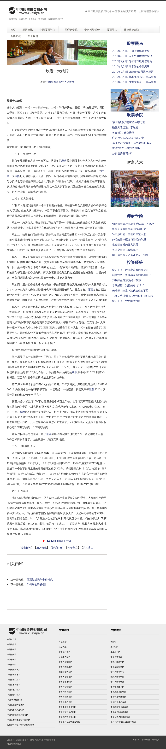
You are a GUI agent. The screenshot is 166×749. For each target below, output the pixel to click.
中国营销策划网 (65, 686)
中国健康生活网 (65, 681)
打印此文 (72, 547)
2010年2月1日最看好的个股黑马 (130, 66)
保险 (17, 176)
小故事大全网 (64, 656)
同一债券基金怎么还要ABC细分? (130, 255)
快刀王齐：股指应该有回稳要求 (130, 270)
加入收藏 (41, 547)
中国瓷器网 (12, 644)
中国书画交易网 (13, 679)
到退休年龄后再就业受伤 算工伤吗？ (133, 224)
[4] (57, 541)
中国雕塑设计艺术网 (15, 704)
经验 (63, 160)
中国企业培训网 (117, 666)
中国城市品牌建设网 (15, 709)
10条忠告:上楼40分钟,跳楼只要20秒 (132, 296)
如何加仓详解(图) (37, 584)
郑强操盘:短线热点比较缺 (126, 280)
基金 (48, 434)
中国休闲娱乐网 (65, 666)
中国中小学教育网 (118, 697)
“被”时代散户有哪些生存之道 (128, 122)
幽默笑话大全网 (65, 671)
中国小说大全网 (65, 702)
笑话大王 (62, 646)
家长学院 (114, 646)
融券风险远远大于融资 (125, 127)
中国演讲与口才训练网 (120, 717)
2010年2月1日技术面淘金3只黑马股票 (134, 82)
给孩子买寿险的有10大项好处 (129, 229)
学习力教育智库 (117, 681)
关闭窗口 (88, 547)
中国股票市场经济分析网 (60, 82)
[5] (61, 541)
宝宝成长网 (115, 651)
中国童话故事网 (117, 686)
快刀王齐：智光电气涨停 (126, 301)
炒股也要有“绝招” (122, 153)
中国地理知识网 (13, 669)
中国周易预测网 (65, 661)
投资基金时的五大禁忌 (125, 244)
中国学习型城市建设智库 (69, 722)
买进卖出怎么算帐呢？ (125, 250)
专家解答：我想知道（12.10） (129, 285)
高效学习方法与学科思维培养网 (20, 724)
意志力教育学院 (117, 676)
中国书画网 (12, 649)
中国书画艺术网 (13, 674)
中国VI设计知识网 (14, 699)
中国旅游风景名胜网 (67, 712)
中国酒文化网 (64, 651)
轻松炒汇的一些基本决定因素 (129, 234)
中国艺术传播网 (13, 684)
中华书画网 (12, 659)
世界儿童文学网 (117, 661)
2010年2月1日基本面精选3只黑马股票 (134, 77)
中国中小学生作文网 (67, 707)
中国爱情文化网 (13, 694)
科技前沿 (62, 641)
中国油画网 (12, 654)
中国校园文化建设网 (119, 707)
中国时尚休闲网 (65, 691)
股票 (90, 289)
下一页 (67, 541)
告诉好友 (57, 547)
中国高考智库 (116, 656)
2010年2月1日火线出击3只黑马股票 (133, 71)
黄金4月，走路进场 (123, 132)
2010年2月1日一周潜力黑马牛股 (130, 51)
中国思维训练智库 (118, 691)
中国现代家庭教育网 (119, 712)
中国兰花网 (12, 639)
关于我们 (136, 739)
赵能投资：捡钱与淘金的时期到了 (131, 275)
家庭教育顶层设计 (118, 702)
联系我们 (146, 739)
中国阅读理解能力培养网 (17, 714)
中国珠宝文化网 (13, 689)
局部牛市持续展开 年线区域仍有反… (133, 143)
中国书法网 (12, 664)
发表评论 (26, 547)
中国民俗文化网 (65, 676)
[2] (49, 541)
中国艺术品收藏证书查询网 (18, 719)
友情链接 (155, 739)
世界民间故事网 (65, 697)
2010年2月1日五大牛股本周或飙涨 (132, 56)
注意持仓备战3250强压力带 (128, 138)
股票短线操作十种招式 (40, 579)
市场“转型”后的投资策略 (126, 148)
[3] (53, 541)
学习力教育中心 (117, 671)
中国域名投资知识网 (67, 717)
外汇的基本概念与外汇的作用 (129, 239)
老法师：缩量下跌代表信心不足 (130, 290)
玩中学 (113, 641)
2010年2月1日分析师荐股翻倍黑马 (132, 61)
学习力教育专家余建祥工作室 (123, 722)
